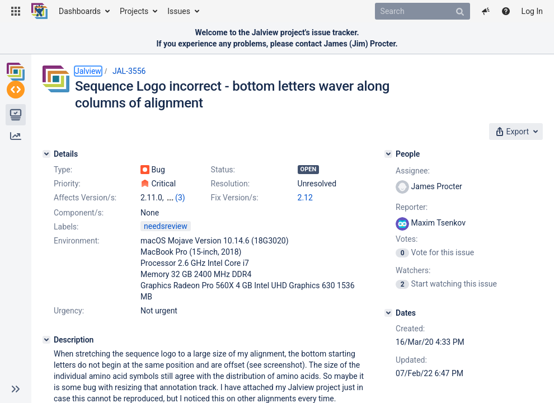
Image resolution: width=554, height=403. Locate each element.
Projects (134, 11)
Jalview (88, 71)
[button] (16, 11)
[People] (388, 154)
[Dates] (388, 313)
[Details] (46, 154)
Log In (532, 11)
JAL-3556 (129, 71)
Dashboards (80, 11)
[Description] (46, 340)
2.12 (305, 197)
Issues (178, 11)
